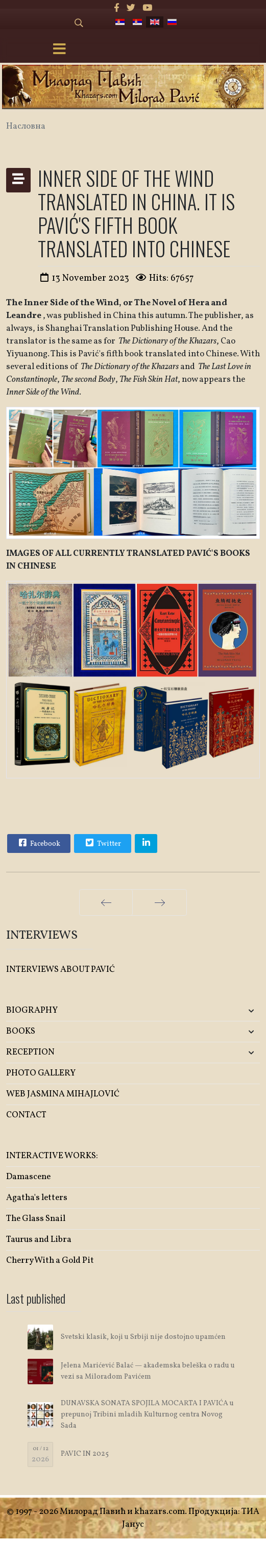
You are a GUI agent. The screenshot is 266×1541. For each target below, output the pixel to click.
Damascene (28, 1177)
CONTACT (26, 1115)
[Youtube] (147, 8)
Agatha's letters (36, 1198)
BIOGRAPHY (32, 1010)
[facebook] (116, 8)
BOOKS (20, 1031)
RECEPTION (30, 1052)
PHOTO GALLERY (41, 1073)
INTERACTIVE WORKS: (52, 1156)
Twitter (102, 843)
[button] (218, 1010)
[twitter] (131, 8)
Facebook (38, 843)
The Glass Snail (35, 1219)
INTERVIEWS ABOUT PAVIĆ (60, 969)
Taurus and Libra (38, 1239)
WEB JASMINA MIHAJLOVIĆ (62, 1094)
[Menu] (60, 50)
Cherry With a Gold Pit (50, 1260)
